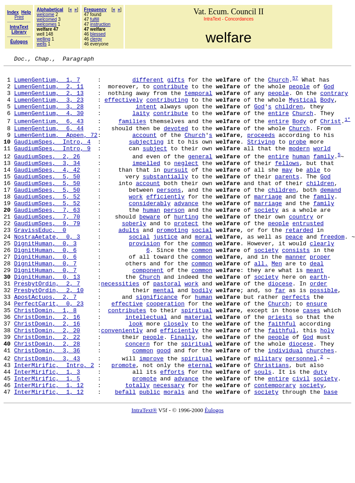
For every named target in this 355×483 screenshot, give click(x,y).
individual (285, 408)
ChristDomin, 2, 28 (47, 400)
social (201, 263)
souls (263, 433)
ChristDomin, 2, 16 (47, 367)
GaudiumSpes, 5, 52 (47, 223)
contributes (127, 359)
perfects (296, 343)
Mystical (303, 107)
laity (141, 124)
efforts (172, 433)
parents (287, 199)
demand (330, 215)
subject (155, 165)
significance (157, 343)
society (266, 239)
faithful (282, 376)
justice (165, 271)
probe (297, 157)
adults (128, 263)
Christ (330, 133)
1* (348, 131)
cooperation (165, 351)
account (144, 149)
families (132, 133)
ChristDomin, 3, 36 (47, 408)
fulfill (94, 19)
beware (149, 247)
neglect (186, 183)
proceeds (261, 149)
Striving (261, 157)
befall (125, 457)
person (174, 239)
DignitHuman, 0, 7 (45, 303)
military (268, 417)
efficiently (165, 223)
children (289, 115)
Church (278, 83)
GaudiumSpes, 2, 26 (47, 175)
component (148, 311)
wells (41, 43)
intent (146, 115)
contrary (334, 99)
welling (43, 39)
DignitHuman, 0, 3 (45, 279)
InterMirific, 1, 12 (48, 449)
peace (294, 271)
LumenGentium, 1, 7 (47, 83)
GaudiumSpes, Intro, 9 (52, 165)
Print (19, 17)
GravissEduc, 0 (40, 263)
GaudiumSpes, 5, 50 (47, 199)
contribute (170, 91)
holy (327, 384)
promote (123, 425)
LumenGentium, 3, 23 (48, 107)
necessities (120, 327)
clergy (96, 39)
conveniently (122, 384)
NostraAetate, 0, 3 (47, 271)
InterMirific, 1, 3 (47, 433)
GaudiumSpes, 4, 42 (47, 191)
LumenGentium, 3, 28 (48, 115)
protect (186, 255)
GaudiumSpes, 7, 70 (47, 247)
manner (295, 295)
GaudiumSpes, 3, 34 (47, 183)
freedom (332, 271)
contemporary (275, 449)
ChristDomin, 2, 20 (47, 384)
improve (151, 417)
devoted (176, 141)
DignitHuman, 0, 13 (47, 319)
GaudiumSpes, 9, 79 (47, 255)
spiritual (196, 359)
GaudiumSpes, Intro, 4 (52, 157)
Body (327, 107)
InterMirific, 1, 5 (47, 441)
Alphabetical (50, 9)
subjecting (146, 157)
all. (261, 303)
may (287, 191)
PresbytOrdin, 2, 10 (48, 335)
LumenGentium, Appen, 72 (55, 149)
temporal (198, 99)
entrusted (308, 255)
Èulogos (214, 475)
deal (316, 303)
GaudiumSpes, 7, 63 (47, 239)
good (163, 408)
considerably (150, 231)
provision (144, 279)
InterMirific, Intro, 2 (54, 425)
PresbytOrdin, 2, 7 (47, 327)
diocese (280, 327)
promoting (172, 263)
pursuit (176, 191)
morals (174, 457)
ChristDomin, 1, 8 (45, 359)
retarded (299, 263)
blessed (97, 34)
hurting (186, 247)
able (313, 191)
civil (301, 441)
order (318, 327)
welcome (45, 14)
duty (320, 433)
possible (324, 335)
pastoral (167, 327)
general (200, 175)
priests (280, 367)
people (299, 91)
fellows (287, 183)
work (136, 223)
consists (296, 287)
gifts (176, 83)
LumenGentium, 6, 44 (48, 141)
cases (311, 359)
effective (127, 351)
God (329, 91)
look (136, 376)
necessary (168, 449)
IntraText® (144, 475)
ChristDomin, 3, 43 (47, 417)
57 (295, 81)
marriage (268, 223)
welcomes (46, 24)
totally (137, 449)
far (280, 335)
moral (203, 271)
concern (137, 400)
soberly (134, 255)
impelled (146, 183)
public (149, 457)
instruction (100, 24)
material (198, 367)
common (201, 279)
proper (320, 295)
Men (277, 303)
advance (186, 231)
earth (318, 319)
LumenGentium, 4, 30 (48, 124)
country (301, 247)
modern (299, 165)
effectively (123, 107)
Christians (271, 425)
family (323, 175)
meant (315, 311)
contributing (167, 107)
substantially (165, 199)
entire (278, 124)
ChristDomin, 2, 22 (47, 392)
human (301, 175)
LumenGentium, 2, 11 (48, 91)
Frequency (95, 9)
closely (176, 376)
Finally (182, 392)
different (148, 83)
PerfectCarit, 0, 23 (48, 351)
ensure (316, 351)
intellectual (146, 367)
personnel (301, 417)
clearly (322, 279)
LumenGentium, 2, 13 (48, 99)
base (331, 457)
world (321, 165)
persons (169, 215)
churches (320, 408)
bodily (201, 335)
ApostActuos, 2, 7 (45, 343)
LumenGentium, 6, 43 (48, 133)
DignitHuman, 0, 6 (45, 287)
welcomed (47, 19)
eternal (200, 425)
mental (163, 335)
